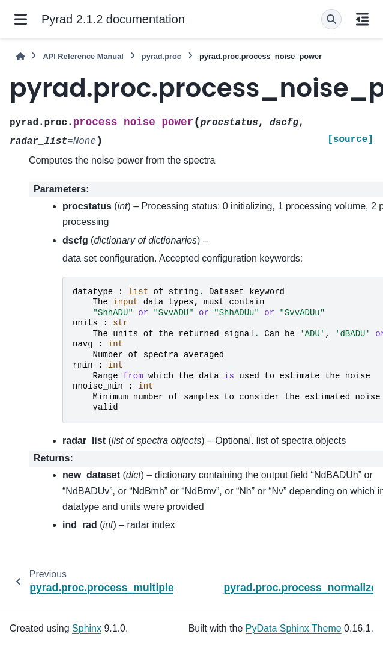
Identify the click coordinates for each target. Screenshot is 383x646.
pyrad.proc (161, 56)
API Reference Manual (83, 56)
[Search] (331, 19)
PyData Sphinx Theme (294, 628)
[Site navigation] (21, 19)
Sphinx (86, 628)
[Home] (20, 56)
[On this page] (362, 19)
